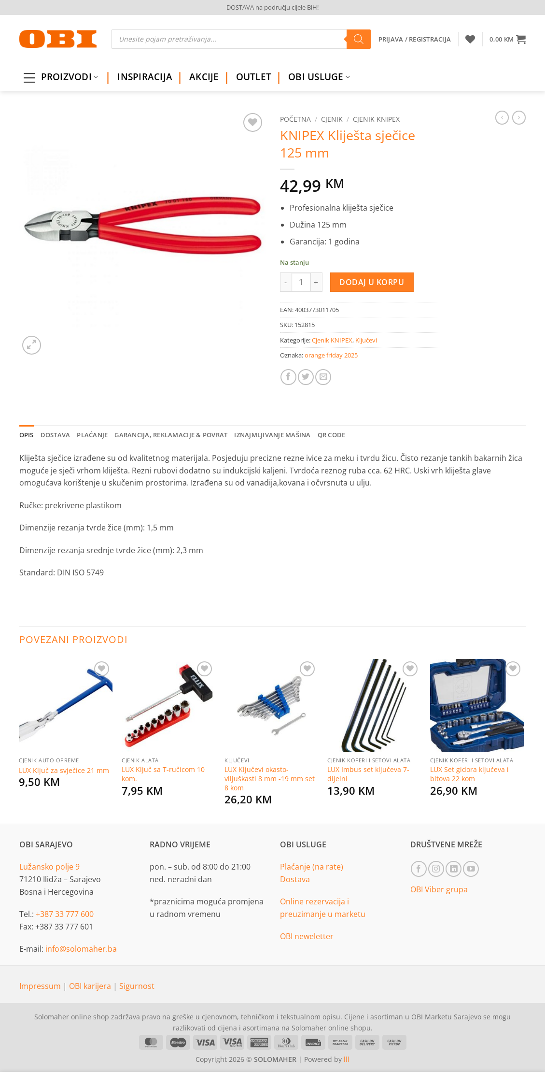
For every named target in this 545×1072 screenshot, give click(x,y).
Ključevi (366, 340)
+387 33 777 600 (65, 914)
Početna (295, 119)
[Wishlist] (470, 39)
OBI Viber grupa (439, 889)
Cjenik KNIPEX (376, 119)
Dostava (295, 879)
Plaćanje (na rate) (311, 866)
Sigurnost (136, 986)
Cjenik (332, 119)
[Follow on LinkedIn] (453, 869)
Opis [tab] (26, 434)
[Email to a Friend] (323, 377)
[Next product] (502, 117)
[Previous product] (519, 117)
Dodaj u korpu (371, 282)
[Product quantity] (301, 282)
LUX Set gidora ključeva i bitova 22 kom (469, 774)
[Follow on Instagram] (436, 869)
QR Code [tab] (332, 434)
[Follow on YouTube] (471, 869)
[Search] (359, 39)
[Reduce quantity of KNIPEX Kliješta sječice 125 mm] (286, 282)
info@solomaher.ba (81, 948)
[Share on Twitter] (306, 377)
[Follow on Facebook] (419, 869)
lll (346, 1059)
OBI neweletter (307, 936)
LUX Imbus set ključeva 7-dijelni (368, 774)
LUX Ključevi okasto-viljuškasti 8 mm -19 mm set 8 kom (269, 778)
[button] (507, 39)
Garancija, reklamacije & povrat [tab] (170, 434)
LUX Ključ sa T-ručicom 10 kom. (163, 774)
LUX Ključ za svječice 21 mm (64, 770)
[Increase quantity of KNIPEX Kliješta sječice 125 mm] (316, 282)
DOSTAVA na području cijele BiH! (272, 7)
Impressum (41, 986)
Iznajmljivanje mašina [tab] (272, 434)
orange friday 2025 (331, 355)
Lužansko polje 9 (49, 866)
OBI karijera (91, 986)
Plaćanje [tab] (92, 434)
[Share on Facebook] (288, 377)
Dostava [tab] (55, 434)
